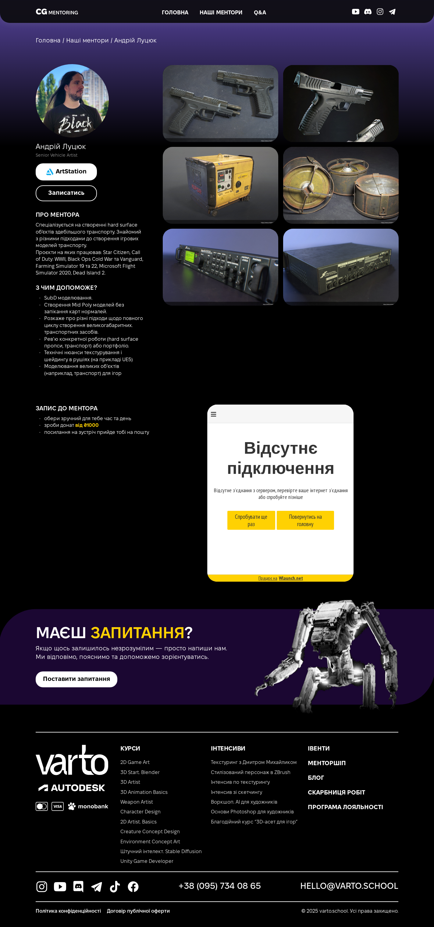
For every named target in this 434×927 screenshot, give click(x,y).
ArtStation (66, 172)
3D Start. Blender (140, 772)
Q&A (260, 13)
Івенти (319, 749)
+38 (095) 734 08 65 (220, 887)
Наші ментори (221, 13)
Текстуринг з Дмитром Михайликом (254, 762)
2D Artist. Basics (138, 822)
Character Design (140, 812)
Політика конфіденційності (68, 911)
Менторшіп (327, 763)
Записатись (66, 193)
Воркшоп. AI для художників (244, 802)
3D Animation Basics (144, 792)
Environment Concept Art (150, 842)
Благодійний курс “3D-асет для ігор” (254, 822)
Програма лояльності (345, 807)
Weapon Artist (136, 802)
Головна (175, 13)
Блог (316, 778)
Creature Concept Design (150, 832)
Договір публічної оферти (138, 911)
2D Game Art (135, 762)
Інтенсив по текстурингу (240, 782)
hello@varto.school (349, 887)
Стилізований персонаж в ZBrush (250, 772)
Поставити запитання (76, 679)
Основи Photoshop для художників (252, 812)
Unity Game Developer (146, 861)
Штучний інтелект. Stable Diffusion (161, 851)
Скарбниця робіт (336, 793)
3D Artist (130, 782)
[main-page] (57, 11)
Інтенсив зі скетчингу (236, 792)
